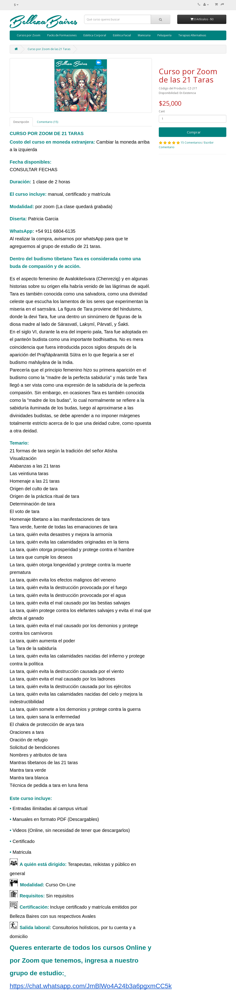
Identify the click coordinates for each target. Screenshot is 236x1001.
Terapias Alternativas (192, 35)
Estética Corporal (94, 35)
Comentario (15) (47, 122)
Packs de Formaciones (62, 35)
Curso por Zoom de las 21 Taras (49, 49)
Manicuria (144, 35)
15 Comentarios (191, 143)
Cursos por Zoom (28, 35)
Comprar (192, 132)
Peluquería (164, 35)
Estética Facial (122, 35)
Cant (162, 111)
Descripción (21, 122)
